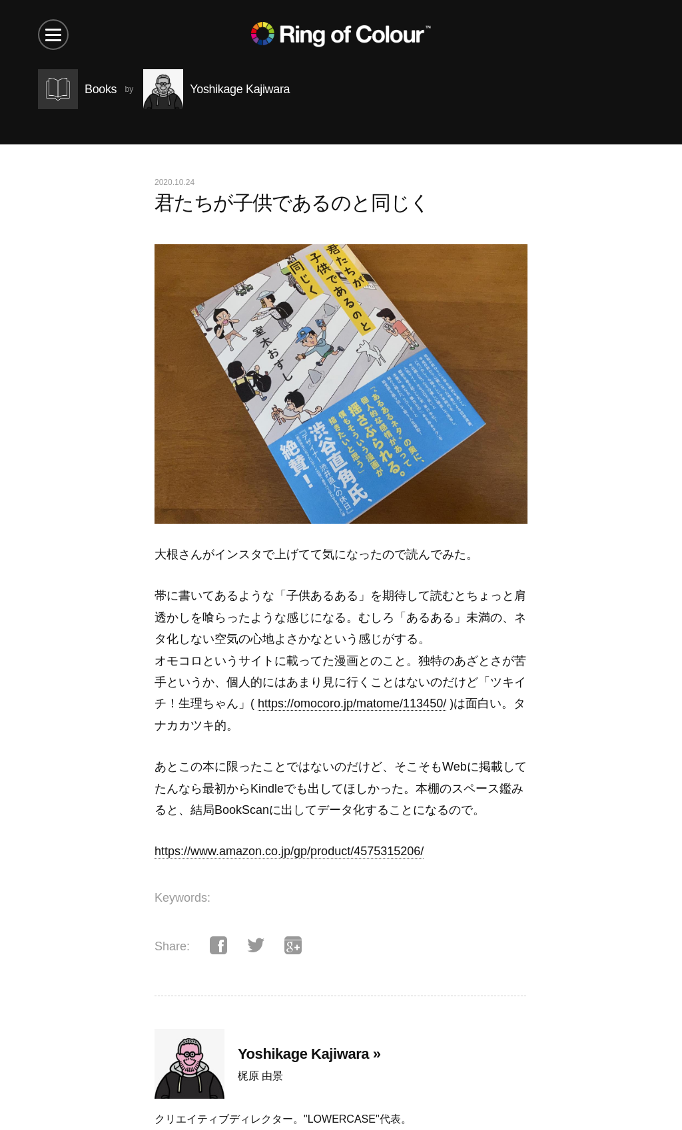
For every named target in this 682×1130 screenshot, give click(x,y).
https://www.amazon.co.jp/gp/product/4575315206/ (289, 851)
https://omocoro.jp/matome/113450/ (352, 703)
